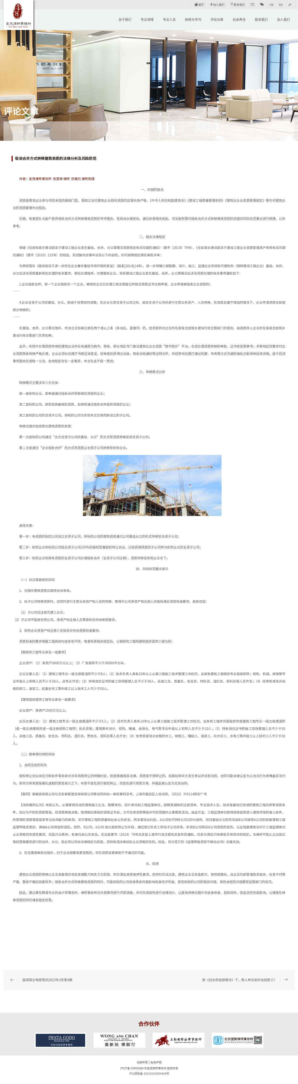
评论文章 (216, 19)
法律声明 (142, 1062)
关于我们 (125, 19)
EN (281, 4)
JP (290, 4)
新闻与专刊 (193, 19)
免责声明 (155, 1062)
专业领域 (147, 19)
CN (271, 4)
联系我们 (261, 19)
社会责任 (239, 19)
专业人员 (169, 19)
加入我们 (283, 19)
